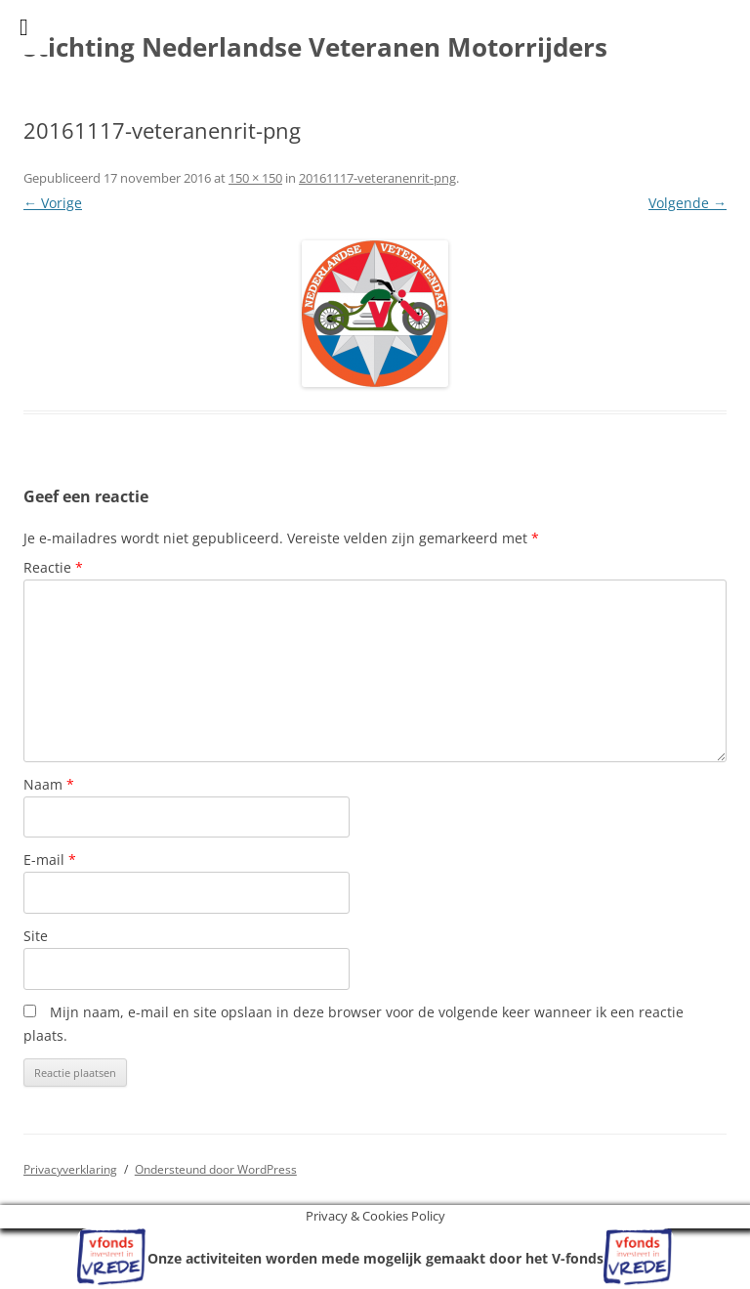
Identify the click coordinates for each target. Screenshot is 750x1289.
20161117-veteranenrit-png (377, 178)
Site (35, 935)
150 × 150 (255, 178)
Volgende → (687, 202)
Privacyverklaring (70, 1169)
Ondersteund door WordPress (216, 1169)
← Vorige (52, 202)
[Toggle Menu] (24, 27)
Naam (48, 784)
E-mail (49, 859)
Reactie (53, 567)
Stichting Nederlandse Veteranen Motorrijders (315, 46)
